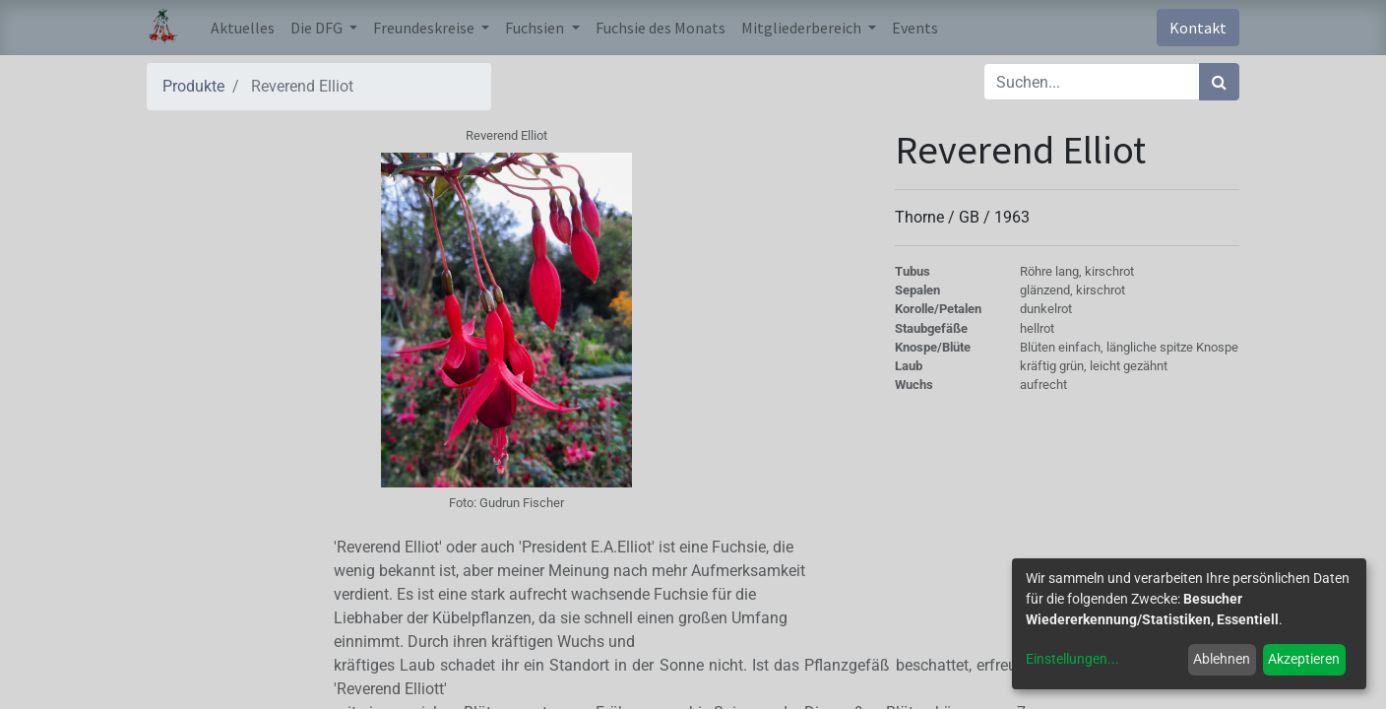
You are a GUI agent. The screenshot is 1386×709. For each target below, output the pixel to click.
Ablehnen (1221, 659)
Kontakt (1198, 27)
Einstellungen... (1072, 659)
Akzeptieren (1304, 659)
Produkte (193, 86)
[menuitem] (243, 27)
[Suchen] (1219, 81)
